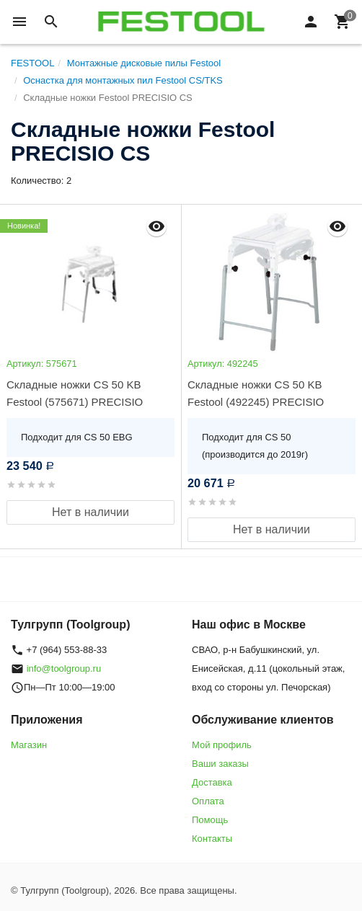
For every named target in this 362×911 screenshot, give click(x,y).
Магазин (29, 744)
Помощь (210, 819)
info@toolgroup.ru (64, 668)
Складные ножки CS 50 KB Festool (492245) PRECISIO (255, 393)
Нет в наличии (90, 512)
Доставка (212, 782)
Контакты (212, 838)
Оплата (208, 801)
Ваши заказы (220, 763)
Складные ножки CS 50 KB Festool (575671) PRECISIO (74, 393)
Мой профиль (222, 744)
